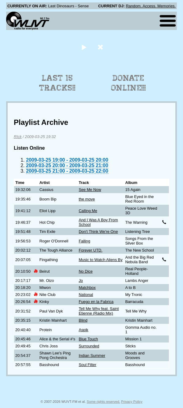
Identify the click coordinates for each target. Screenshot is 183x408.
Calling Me (88, 210)
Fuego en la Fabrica (96, 301)
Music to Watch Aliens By (100, 259)
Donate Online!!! (128, 83)
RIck (18, 136)
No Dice (86, 271)
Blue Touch (88, 339)
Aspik (83, 330)
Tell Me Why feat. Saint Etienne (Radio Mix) (99, 311)
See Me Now (90, 189)
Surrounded (89, 346)
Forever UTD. (91, 250)
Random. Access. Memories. (151, 6)
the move (87, 199)
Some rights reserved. (103, 401)
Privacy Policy (132, 401)
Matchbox (87, 287)
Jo (81, 280)
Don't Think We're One (98, 231)
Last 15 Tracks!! (57, 83)
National (86, 294)
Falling (84, 241)
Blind (83, 320)
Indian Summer (92, 355)
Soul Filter (87, 364)
